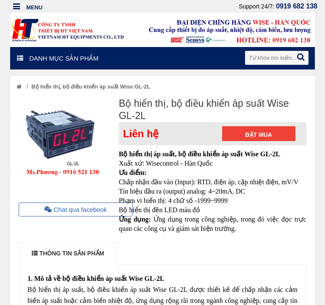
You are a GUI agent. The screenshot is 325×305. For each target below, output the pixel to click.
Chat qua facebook (75, 209)
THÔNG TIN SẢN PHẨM (68, 253)
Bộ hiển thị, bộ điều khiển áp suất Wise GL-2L (90, 86)
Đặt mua (258, 134)
